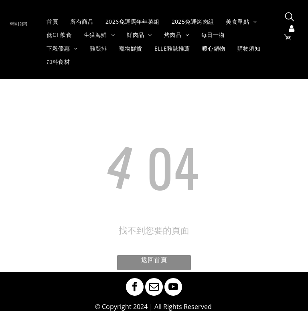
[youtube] (173, 288)
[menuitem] (52, 21)
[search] (289, 18)
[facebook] (135, 288)
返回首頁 (154, 259)
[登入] (291, 29)
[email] (154, 288)
